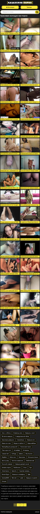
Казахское (20, 2)
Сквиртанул (20, 440)
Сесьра (4, 481)
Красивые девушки (8, 440)
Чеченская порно (25, 447)
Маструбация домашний (9, 447)
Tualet (21, 478)
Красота (14, 471)
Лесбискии (17, 467)
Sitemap (37, 512)
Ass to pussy (5, 460)
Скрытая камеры (24, 471)
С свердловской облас (22, 436)
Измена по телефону (18, 474)
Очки (25, 467)
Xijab (29, 474)
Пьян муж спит (6, 450)
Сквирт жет (5, 453)
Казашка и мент (30, 433)
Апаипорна (5, 471)
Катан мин (13, 457)
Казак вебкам (31, 443)
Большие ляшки (33, 457)
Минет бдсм (5, 474)
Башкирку (22, 457)
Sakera (21, 453)
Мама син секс (6, 443)
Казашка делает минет (22, 464)
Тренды (29, 7)
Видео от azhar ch (19, 443)
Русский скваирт (7, 464)
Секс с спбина (6, 433)
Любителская (30, 460)
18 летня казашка (7, 436)
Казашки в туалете (31, 478)
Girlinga (13, 453)
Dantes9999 (5, 478)
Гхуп (30, 467)
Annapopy (26, 450)
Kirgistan (4, 457)
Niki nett (14, 478)
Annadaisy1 (17, 450)
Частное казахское (17, 460)
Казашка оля (31, 440)
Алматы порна (6, 467)
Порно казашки (6, 512)
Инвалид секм (17, 433)
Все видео (10, 7)
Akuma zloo (29, 453)
